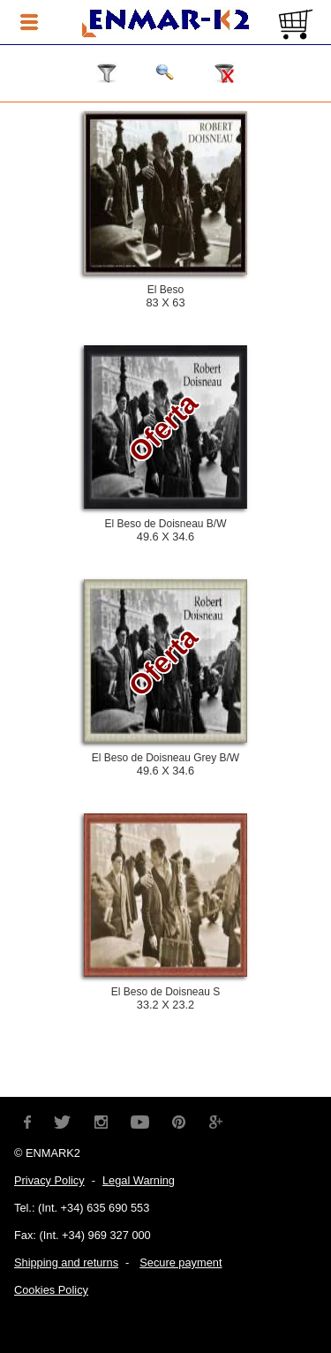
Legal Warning (138, 1180)
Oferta (163, 427)
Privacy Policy (49, 1180)
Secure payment (180, 1262)
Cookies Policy (51, 1289)
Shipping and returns (66, 1262)
